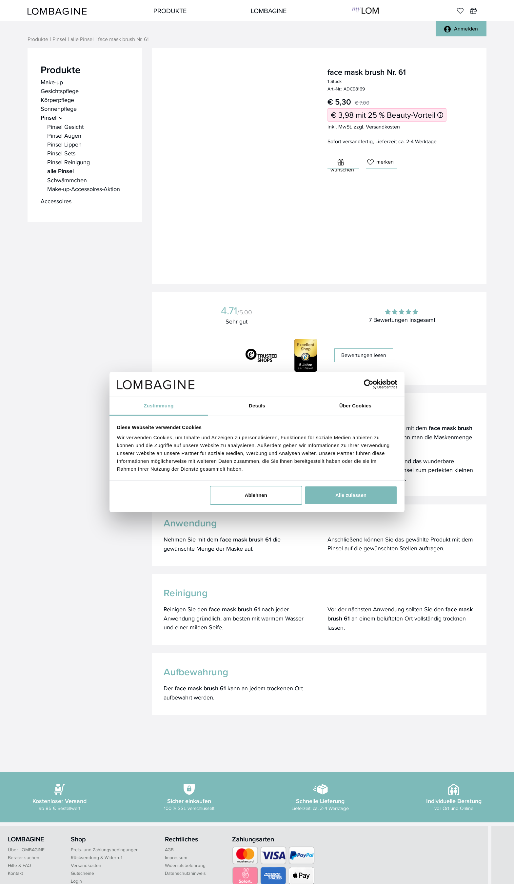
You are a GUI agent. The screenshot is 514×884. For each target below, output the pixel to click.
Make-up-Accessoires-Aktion (83, 189)
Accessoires (56, 201)
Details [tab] (257, 405)
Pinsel (59, 39)
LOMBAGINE (269, 10)
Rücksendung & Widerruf (96, 857)
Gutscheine (82, 873)
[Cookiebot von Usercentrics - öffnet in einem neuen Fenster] (368, 384)
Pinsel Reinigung (68, 162)
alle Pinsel (82, 39)
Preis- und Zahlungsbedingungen (105, 849)
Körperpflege (57, 100)
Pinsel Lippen (64, 144)
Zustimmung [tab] (159, 405)
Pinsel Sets (61, 153)
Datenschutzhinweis (185, 873)
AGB (169, 849)
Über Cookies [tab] (355, 405)
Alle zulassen (350, 495)
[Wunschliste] (473, 11)
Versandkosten (86, 865)
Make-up (52, 82)
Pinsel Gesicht (65, 127)
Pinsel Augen (64, 135)
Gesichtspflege (60, 91)
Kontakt (15, 873)
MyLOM (365, 10)
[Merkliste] (460, 11)
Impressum (176, 857)
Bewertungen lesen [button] (363, 355)
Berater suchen (23, 857)
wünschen (342, 163)
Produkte (170, 10)
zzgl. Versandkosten (377, 126)
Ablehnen (256, 495)
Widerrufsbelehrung (185, 865)
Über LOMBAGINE (26, 849)
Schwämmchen (67, 180)
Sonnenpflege (59, 109)
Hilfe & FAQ (19, 865)
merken (380, 162)
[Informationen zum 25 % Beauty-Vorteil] (440, 115)
